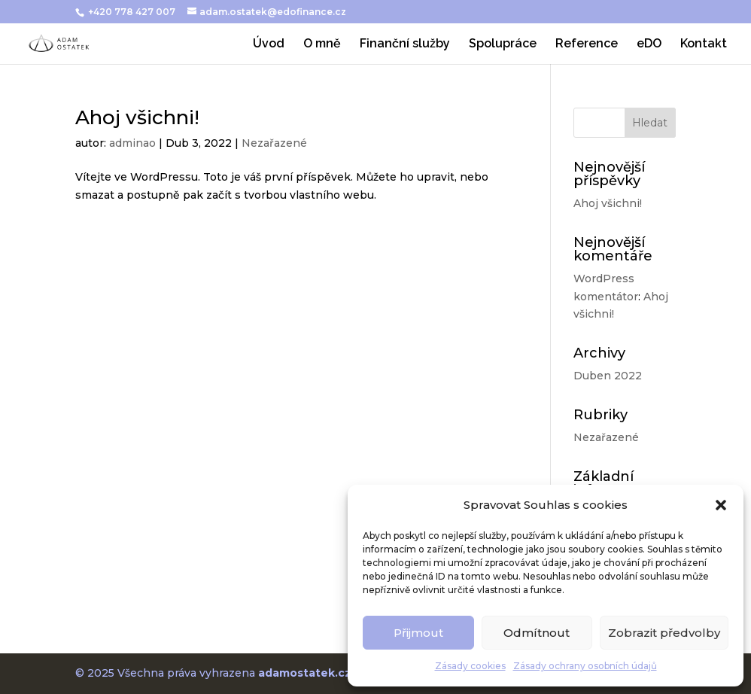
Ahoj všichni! (137, 117)
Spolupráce (503, 44)
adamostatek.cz (304, 673)
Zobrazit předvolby (664, 633)
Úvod (268, 44)
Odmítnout (536, 633)
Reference (586, 44)
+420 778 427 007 (133, 11)
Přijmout (418, 633)
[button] (720, 505)
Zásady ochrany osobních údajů (585, 665)
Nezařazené (274, 143)
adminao (132, 143)
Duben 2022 (607, 375)
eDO (649, 44)
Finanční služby (405, 44)
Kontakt (703, 44)
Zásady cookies (470, 665)
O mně (322, 44)
